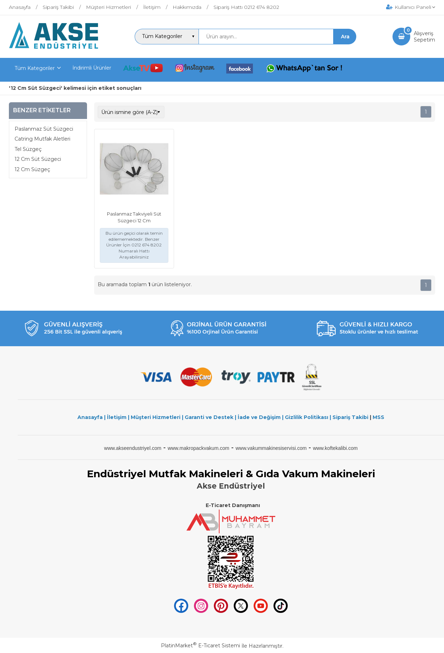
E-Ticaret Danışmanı (233, 505)
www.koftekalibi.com (335, 448)
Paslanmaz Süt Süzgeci (44, 129)
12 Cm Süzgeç (32, 169)
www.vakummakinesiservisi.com (271, 448)
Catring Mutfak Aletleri (42, 139)
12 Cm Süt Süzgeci (38, 159)
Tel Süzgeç (28, 149)
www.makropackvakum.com (198, 448)
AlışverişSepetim (424, 36)
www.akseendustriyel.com (132, 448)
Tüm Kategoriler (35, 68)
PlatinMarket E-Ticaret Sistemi (200, 645)
